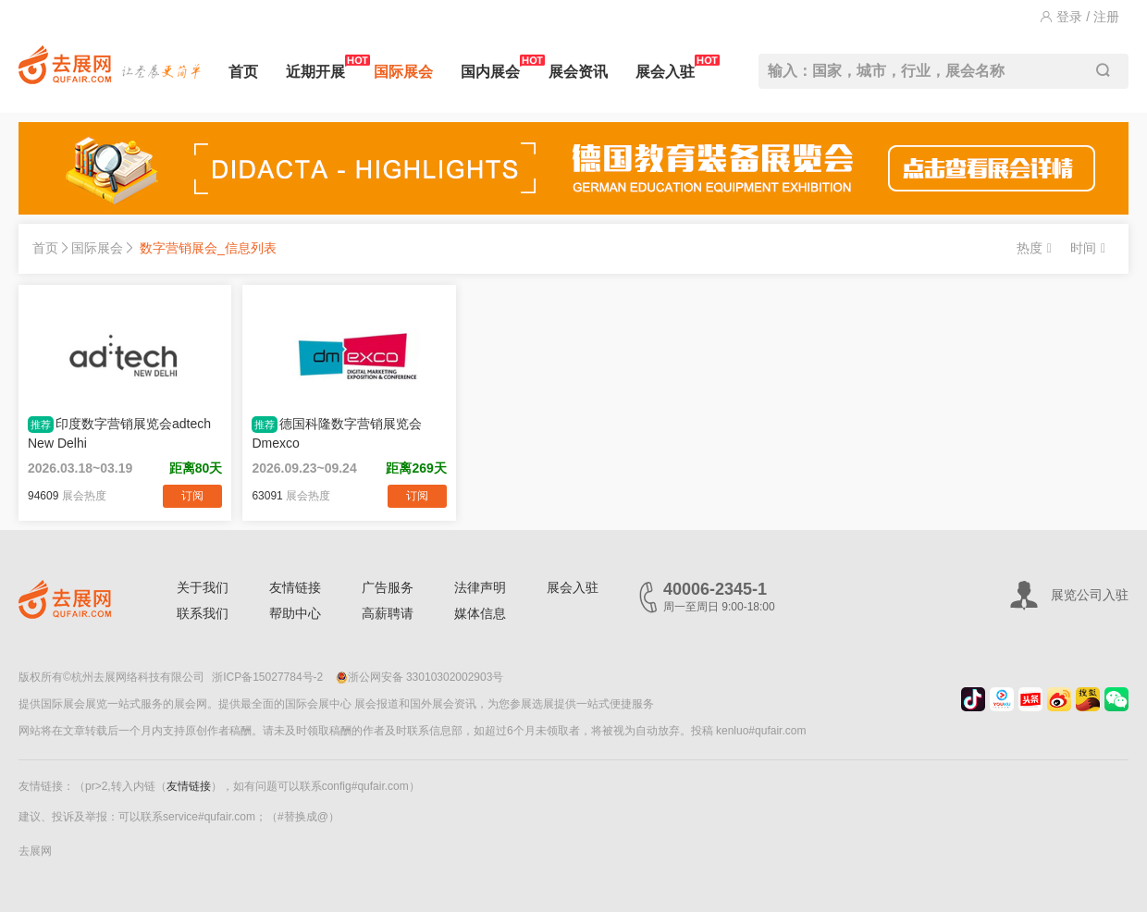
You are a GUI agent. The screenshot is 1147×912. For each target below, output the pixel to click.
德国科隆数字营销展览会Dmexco (337, 433)
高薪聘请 (387, 613)
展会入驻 (665, 67)
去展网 (35, 850)
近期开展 (315, 67)
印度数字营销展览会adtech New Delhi (119, 433)
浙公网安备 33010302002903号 (420, 677)
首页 (243, 72)
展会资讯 (578, 72)
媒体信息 (480, 613)
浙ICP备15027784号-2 (267, 677)
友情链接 (295, 587)
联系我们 (202, 613)
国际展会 (403, 72)
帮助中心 (295, 613)
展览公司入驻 (1089, 594)
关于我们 (202, 587)
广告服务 (387, 587)
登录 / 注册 (1079, 16)
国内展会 (490, 67)
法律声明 (480, 587)
